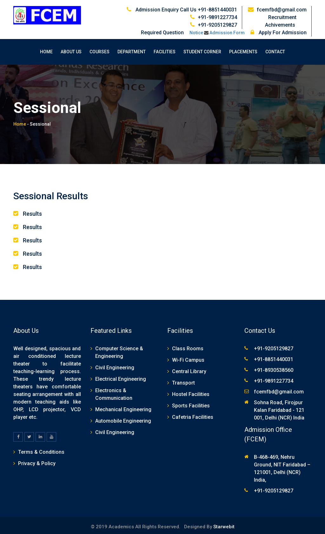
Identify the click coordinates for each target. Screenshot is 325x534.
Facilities (165, 48)
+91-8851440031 (273, 356)
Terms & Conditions (41, 449)
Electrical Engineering (120, 376)
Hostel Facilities (190, 391)
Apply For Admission (278, 30)
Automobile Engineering (123, 418)
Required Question (162, 30)
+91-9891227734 (217, 14)
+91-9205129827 (217, 22)
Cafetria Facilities (192, 414)
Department (131, 48)
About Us (71, 48)
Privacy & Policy (37, 461)
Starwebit (223, 524)
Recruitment (287, 14)
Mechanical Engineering (123, 407)
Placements (243, 48)
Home (46, 48)
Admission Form (227, 29)
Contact (275, 48)
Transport (183, 380)
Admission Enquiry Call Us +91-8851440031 (186, 7)
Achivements (286, 22)
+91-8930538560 (273, 367)
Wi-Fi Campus (188, 357)
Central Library (189, 369)
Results (32, 211)
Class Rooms (187, 346)
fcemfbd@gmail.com (282, 7)
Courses (99, 48)
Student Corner (202, 48)
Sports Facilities (191, 403)
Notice (196, 29)
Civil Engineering (114, 365)
